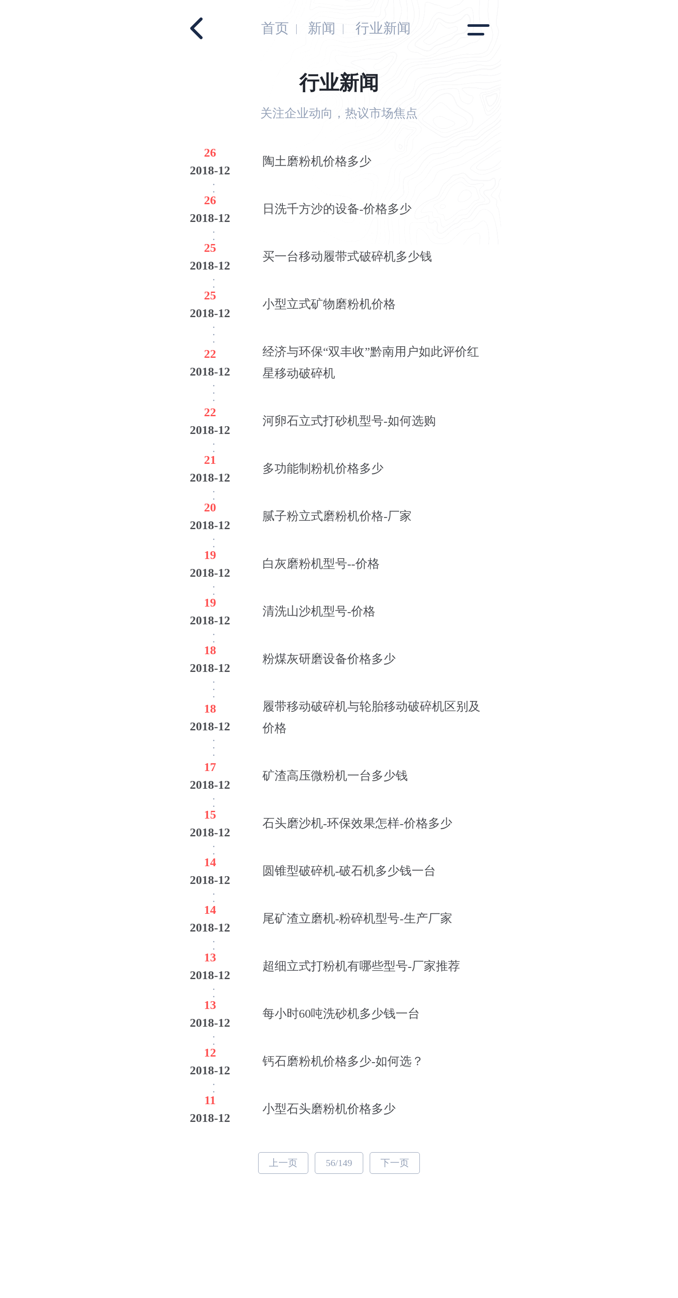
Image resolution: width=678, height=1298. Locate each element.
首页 (275, 28)
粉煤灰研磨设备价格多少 (329, 658)
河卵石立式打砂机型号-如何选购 (349, 420)
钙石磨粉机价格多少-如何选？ (343, 1061)
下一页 (395, 1162)
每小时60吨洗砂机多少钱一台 (341, 1013)
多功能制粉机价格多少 (323, 468)
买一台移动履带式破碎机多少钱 (347, 256)
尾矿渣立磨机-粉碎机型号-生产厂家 (357, 918)
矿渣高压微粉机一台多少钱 (335, 775)
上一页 (283, 1162)
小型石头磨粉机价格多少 (329, 1108)
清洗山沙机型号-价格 (318, 611)
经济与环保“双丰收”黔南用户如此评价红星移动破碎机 (370, 362)
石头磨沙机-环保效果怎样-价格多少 (357, 823)
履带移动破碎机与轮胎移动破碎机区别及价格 (371, 717)
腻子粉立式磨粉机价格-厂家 (337, 516)
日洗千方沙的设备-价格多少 (337, 208)
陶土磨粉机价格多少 (316, 161)
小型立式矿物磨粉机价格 (329, 304)
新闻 (322, 28)
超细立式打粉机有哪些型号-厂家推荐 (361, 966)
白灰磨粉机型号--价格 (321, 563)
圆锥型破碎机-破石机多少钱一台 (349, 870)
